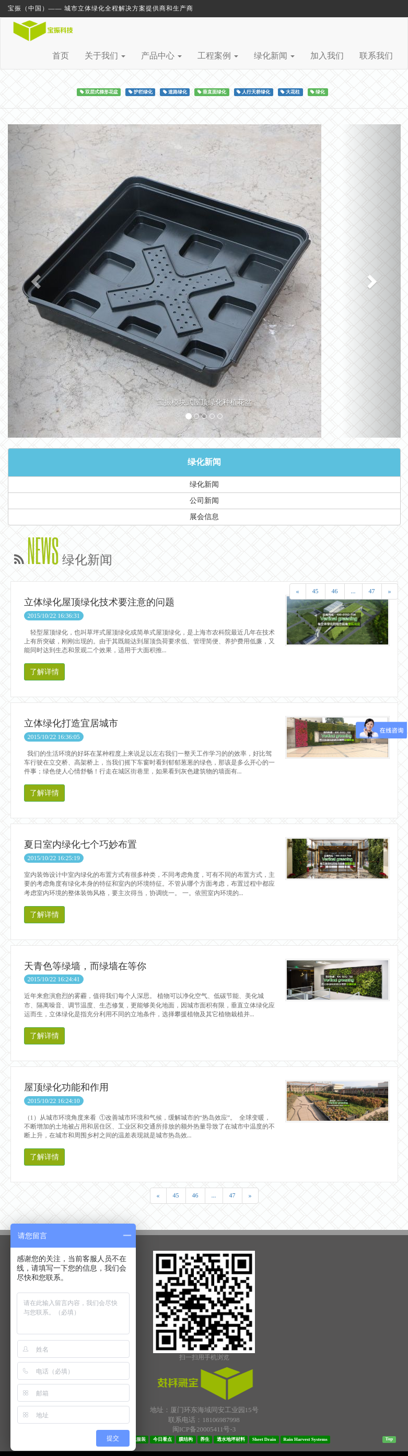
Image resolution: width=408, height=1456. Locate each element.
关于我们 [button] (105, 55)
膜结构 (186, 1439)
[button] (37, 281)
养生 (204, 1439)
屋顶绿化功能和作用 (66, 1087)
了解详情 (44, 672)
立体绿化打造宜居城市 (71, 723)
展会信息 (204, 517)
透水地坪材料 (231, 1439)
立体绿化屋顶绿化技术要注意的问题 (99, 602)
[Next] (389, 591)
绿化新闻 (204, 461)
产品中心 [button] (161, 55)
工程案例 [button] (217, 55)
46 (335, 591)
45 (315, 591)
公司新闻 (204, 500)
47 (372, 591)
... (353, 591)
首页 (60, 55)
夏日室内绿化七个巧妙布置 (80, 844)
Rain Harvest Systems (305, 1439)
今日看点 (162, 1439)
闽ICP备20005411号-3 (204, 1429)
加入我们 (327, 55)
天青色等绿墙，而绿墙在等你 (85, 966)
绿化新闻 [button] (274, 55)
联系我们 (376, 55)
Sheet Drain (264, 1439)
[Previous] (297, 591)
